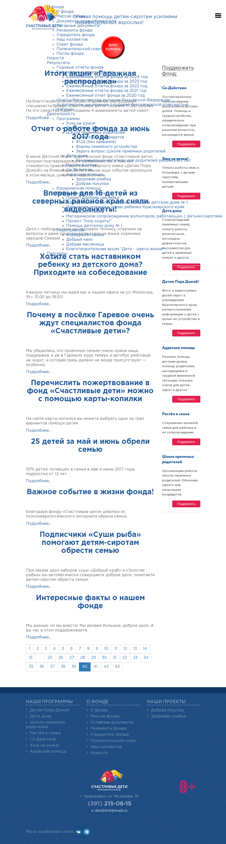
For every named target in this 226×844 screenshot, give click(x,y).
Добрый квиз (79, 239)
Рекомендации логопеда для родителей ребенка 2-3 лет (133, 160)
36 (41, 667)
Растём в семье (176, 414)
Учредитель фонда (109, 734)
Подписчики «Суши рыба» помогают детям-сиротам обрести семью (90, 543)
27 (71, 658)
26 (60, 658)
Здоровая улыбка (168, 716)
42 (106, 667)
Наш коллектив (106, 747)
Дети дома (40, 716)
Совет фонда (69, 44)
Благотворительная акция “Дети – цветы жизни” (115, 249)
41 (96, 667)
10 (106, 649)
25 (49, 658)
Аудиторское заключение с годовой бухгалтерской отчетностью (122, 105)
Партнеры (57, 253)
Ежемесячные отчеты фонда (84, 72)
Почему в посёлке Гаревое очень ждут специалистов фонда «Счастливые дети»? (90, 323)
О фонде (99, 710)
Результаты (58, 63)
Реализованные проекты (81, 193)
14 (145, 649)
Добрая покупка (167, 710)
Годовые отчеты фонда (79, 67)
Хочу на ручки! (44, 745)
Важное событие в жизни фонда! (90, 492)
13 (135, 649)
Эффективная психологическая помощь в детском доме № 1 (127, 202)
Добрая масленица (85, 244)
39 (73, 667)
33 (135, 658)
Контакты (56, 258)
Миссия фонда (104, 716)
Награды (65, 109)
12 (125, 649)
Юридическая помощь (78, 188)
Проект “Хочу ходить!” (89, 221)
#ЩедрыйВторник (85, 235)
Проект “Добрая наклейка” (93, 198)
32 (125, 658)
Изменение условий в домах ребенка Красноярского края (125, 207)
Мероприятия (70, 230)
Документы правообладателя (86, 21)
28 (82, 658)
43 (117, 667)
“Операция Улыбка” (86, 212)
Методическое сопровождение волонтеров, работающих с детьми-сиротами (144, 216)
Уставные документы (111, 722)
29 (93, 658)
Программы (68, 119)
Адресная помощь (178, 348)
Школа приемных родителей (95, 133)
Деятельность (61, 114)
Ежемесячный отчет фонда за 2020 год (105, 95)
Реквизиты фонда (108, 728)
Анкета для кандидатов (100, 137)
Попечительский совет (113, 741)
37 (52, 667)
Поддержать (186, 333)
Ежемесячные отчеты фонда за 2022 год (107, 86)
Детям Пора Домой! (180, 282)
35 (31, 667)
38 (63, 667)
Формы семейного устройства (106, 147)
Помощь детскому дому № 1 (94, 226)
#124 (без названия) (96, 142)
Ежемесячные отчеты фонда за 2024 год (107, 77)
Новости (99, 753)
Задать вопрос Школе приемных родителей (120, 151)
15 (31, 658)
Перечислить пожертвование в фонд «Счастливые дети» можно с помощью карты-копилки (90, 391)
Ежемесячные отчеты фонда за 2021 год (106, 91)
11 (115, 649)
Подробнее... (38, 118)
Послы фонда (70, 54)
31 (115, 658)
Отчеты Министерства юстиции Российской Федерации (113, 100)
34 (146, 658)
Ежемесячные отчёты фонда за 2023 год (106, 81)
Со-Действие (43, 739)
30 (104, 658)
